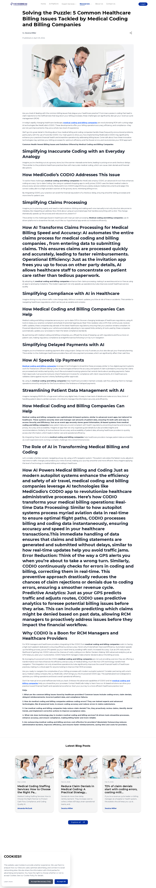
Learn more (8, 881)
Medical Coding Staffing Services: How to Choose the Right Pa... (34, 789)
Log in (143, 4)
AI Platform (54, 4)
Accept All (61, 881)
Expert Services (69, 4)
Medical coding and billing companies (39, 366)
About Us (99, 4)
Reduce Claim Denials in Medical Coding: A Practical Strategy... (77, 789)
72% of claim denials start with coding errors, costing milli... (121, 789)
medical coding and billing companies (80, 123)
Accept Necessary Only (40, 881)
